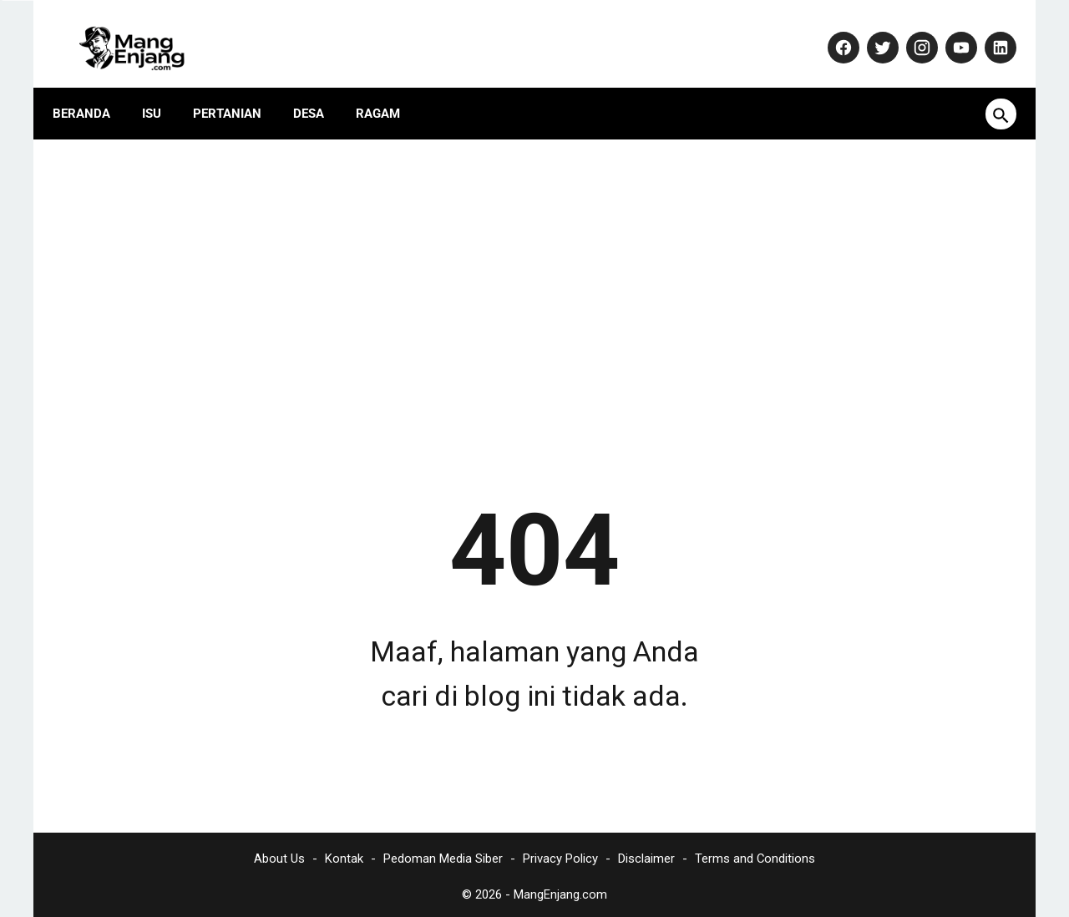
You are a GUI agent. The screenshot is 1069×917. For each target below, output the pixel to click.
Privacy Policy (560, 854)
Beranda (92, 87)
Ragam (389, 87)
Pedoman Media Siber (443, 854)
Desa (319, 87)
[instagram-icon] (909, 31)
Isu (162, 87)
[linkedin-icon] (988, 31)
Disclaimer (646, 854)
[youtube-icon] (948, 31)
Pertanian (238, 87)
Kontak (344, 854)
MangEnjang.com (560, 890)
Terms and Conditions (755, 854)
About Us (279, 854)
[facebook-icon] (831, 31)
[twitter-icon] (870, 31)
